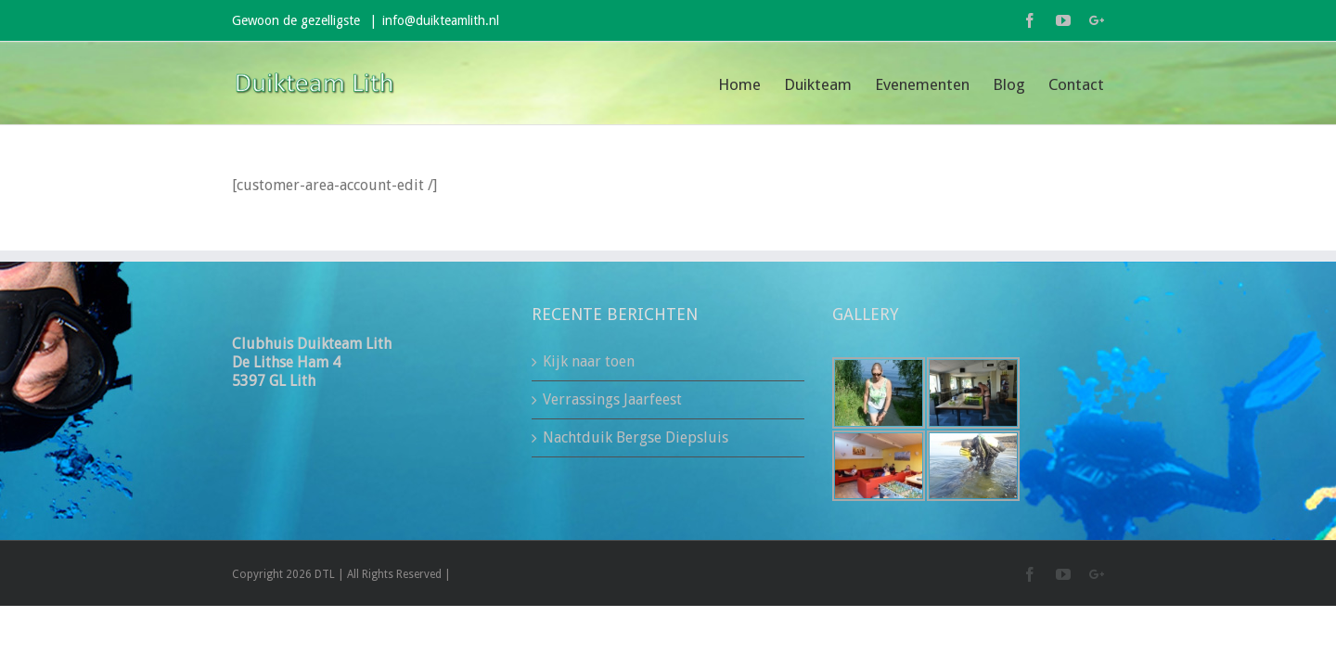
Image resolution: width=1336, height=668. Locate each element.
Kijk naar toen (589, 361)
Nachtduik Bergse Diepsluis (635, 437)
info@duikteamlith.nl (440, 20)
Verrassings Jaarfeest (612, 399)
